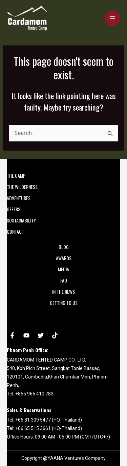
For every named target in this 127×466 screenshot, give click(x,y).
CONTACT (15, 231)
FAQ (63, 280)
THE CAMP (16, 175)
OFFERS (13, 209)
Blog (64, 246)
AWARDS (63, 257)
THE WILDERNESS (22, 186)
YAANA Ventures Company (76, 458)
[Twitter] (40, 335)
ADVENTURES (18, 197)
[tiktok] (54, 335)
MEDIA (63, 269)
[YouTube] (26, 335)
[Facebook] (12, 335)
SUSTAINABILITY (21, 220)
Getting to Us (64, 302)
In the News (63, 291)
